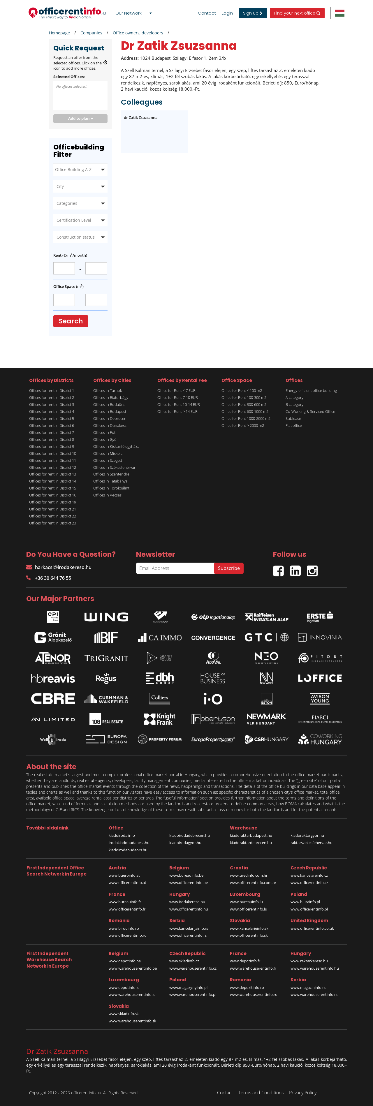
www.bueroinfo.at (124, 875)
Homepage (59, 33)
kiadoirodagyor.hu (185, 842)
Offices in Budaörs (108, 404)
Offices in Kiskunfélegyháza (116, 446)
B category (294, 404)
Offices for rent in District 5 (51, 418)
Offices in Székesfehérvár (114, 467)
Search (71, 321)
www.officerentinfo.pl (309, 909)
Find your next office (297, 13)
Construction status (76, 237)
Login (227, 13)
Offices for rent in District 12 (52, 467)
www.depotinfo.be (125, 961)
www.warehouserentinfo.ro (253, 994)
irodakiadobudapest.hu (129, 842)
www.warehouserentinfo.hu (315, 968)
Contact (207, 13)
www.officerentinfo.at (127, 882)
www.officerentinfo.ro (128, 935)
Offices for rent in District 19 (52, 502)
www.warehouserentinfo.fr (253, 968)
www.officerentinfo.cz (309, 882)
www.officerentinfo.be (188, 882)
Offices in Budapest (109, 411)
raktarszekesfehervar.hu (311, 842)
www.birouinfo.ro (124, 928)
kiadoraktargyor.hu (307, 835)
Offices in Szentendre (111, 474)
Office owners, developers (138, 33)
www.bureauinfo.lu (246, 901)
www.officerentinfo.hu (188, 909)
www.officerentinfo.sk (249, 935)
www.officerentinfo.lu (248, 909)
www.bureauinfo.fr (125, 901)
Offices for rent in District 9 (51, 446)
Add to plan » (80, 118)
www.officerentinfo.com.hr (253, 882)
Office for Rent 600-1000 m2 (244, 411)
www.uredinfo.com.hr (249, 875)
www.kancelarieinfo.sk (249, 928)
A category (294, 397)
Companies (91, 33)
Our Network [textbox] (128, 13)
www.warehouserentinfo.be (133, 968)
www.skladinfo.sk (124, 1013)
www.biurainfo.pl (305, 901)
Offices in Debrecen (109, 418)
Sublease (293, 418)
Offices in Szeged (107, 460)
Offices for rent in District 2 (51, 397)
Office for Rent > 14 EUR (177, 411)
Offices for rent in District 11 (52, 460)
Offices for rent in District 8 (51, 439)
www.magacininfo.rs (308, 987)
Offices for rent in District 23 (52, 523)
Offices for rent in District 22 (52, 516)
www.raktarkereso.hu (309, 961)
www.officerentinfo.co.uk (312, 928)
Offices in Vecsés (107, 495)
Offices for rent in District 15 (52, 488)
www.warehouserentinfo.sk (132, 1021)
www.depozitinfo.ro (247, 987)
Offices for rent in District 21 (52, 509)
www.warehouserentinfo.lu (132, 994)
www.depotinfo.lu (124, 987)
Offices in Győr (105, 439)
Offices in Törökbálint (111, 488)
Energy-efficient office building (311, 390)
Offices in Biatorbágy (110, 397)
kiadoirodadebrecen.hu (189, 835)
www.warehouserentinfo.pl (192, 994)
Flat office (294, 425)
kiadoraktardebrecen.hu (251, 842)
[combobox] (133, 13)
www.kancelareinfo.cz (309, 875)
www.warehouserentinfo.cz (193, 968)
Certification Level (74, 220)
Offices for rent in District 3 (51, 404)
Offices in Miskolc (107, 453)
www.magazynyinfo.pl (188, 987)
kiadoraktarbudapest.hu (251, 835)
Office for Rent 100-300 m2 (243, 397)
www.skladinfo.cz (184, 961)
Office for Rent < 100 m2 (241, 390)
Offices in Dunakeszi (110, 425)
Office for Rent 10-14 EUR (178, 404)
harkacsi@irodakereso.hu (59, 567)
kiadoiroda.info (122, 835)
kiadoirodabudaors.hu (128, 850)
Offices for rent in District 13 (52, 474)
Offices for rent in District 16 (52, 495)
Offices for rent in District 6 (51, 425)
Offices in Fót (104, 432)
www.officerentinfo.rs (188, 935)
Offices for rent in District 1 (51, 390)
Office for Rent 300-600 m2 (243, 404)
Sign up (253, 13)
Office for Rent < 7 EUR (176, 390)
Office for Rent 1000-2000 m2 (245, 418)
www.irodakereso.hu (187, 901)
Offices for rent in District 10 (52, 453)
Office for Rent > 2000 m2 (242, 425)
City (60, 186)
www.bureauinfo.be (186, 875)
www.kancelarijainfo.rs (188, 928)
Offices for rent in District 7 (51, 432)
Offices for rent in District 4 (51, 411)
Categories (67, 203)
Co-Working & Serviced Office (310, 411)
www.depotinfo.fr (245, 961)
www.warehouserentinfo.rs (314, 994)
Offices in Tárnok (107, 390)
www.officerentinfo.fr (127, 909)
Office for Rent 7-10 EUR (177, 397)
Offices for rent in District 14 (52, 481)
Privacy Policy (302, 1092)
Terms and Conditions (261, 1092)
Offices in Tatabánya (110, 481)
